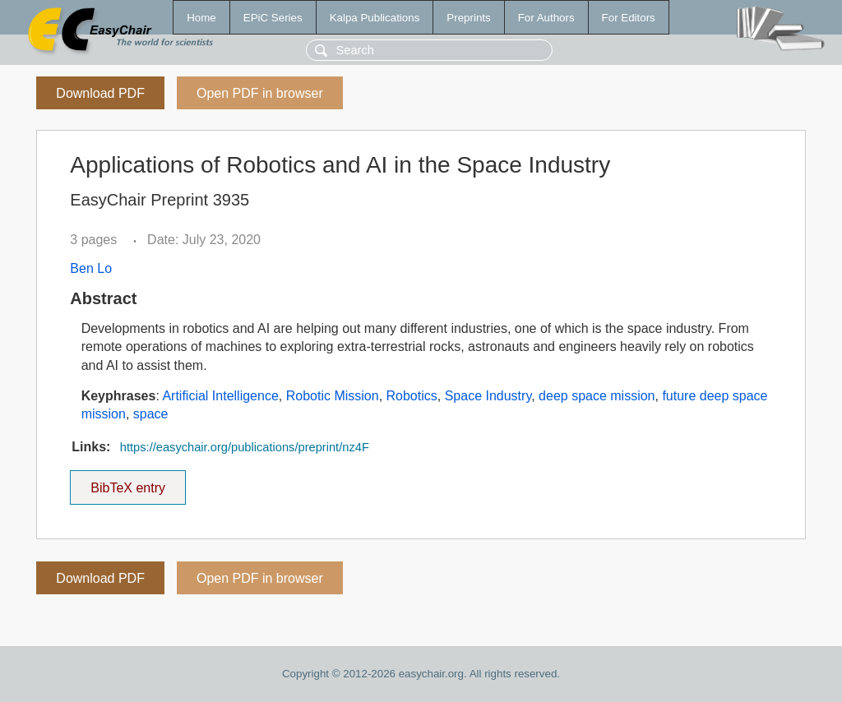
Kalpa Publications (375, 18)
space (151, 414)
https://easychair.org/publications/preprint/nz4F (244, 447)
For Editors (628, 18)
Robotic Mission (332, 396)
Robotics (411, 396)
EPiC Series (273, 18)
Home (201, 18)
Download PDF (100, 93)
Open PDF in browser (260, 93)
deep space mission (597, 396)
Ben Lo (91, 268)
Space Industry (488, 396)
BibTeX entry (128, 482)
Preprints (468, 18)
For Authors (546, 18)
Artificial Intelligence (220, 396)
